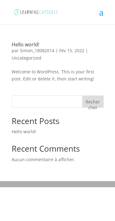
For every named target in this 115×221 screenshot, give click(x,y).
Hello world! (25, 44)
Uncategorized (26, 58)
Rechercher (93, 103)
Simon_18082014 (37, 50)
